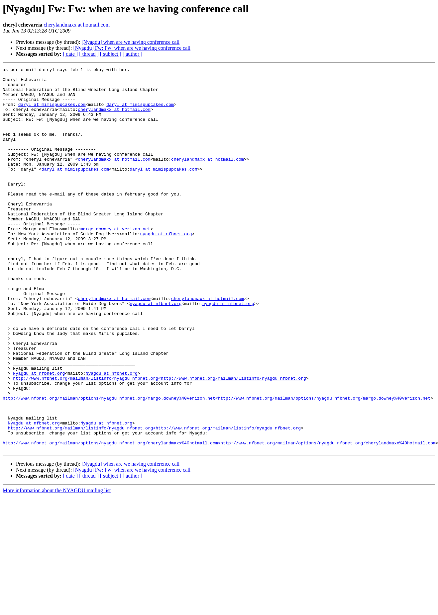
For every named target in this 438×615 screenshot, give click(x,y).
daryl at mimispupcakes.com (52, 112)
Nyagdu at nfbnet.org (39, 435)
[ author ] (133, 54)
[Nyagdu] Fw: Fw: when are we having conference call (131, 48)
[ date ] (70, 54)
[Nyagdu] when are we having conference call (130, 42)
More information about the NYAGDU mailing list (57, 567)
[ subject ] (110, 54)
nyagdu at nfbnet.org (166, 267)
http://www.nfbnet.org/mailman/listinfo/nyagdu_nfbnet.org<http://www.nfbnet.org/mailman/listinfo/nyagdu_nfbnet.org (159, 441)
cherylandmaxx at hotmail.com (77, 25)
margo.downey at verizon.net (115, 262)
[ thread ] (89, 54)
